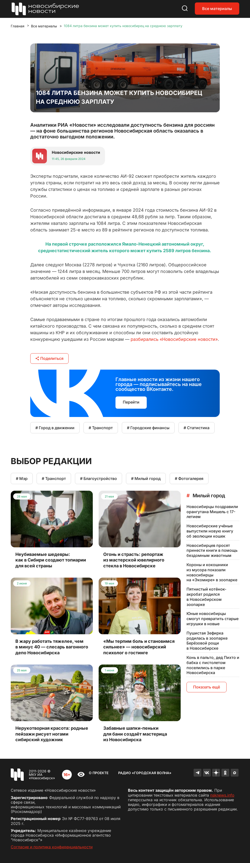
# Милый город (146, 478)
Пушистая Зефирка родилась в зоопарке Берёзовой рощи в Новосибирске (207, 641)
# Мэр (22, 478)
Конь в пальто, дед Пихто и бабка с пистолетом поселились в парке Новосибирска (213, 665)
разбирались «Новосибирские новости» (174, 339)
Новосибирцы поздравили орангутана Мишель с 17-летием (212, 511)
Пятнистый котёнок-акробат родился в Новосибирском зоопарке (206, 597)
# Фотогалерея (189, 478)
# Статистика (196, 427)
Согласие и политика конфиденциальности (52, 846)
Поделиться (49, 358)
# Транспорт (101, 427)
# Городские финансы (148, 427)
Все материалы (217, 8)
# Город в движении (54, 427)
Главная (17, 26)
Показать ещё (206, 687)
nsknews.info (222, 795)
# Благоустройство (98, 478)
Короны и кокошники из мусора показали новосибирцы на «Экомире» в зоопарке (212, 572)
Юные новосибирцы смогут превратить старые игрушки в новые (213, 618)
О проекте (98, 773)
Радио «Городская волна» (144, 773)
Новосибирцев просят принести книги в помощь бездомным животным (212, 550)
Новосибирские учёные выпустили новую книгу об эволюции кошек (210, 531)
